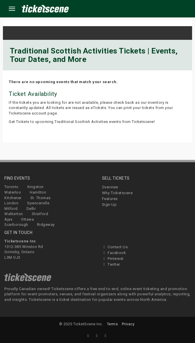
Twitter (111, 264)
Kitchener (13, 198)
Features (110, 198)
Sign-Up (109, 204)
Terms (112, 324)
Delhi (31, 208)
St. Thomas (40, 198)
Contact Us (115, 247)
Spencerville (38, 203)
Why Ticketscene (117, 193)
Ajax (8, 219)
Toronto (11, 187)
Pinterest (113, 258)
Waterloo (12, 192)
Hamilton (38, 192)
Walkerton (13, 214)
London (11, 203)
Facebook (114, 253)
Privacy (128, 324)
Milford (11, 208)
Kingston (35, 187)
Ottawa (27, 219)
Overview (110, 187)
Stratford (40, 214)
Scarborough (16, 224)
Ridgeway (46, 224)
